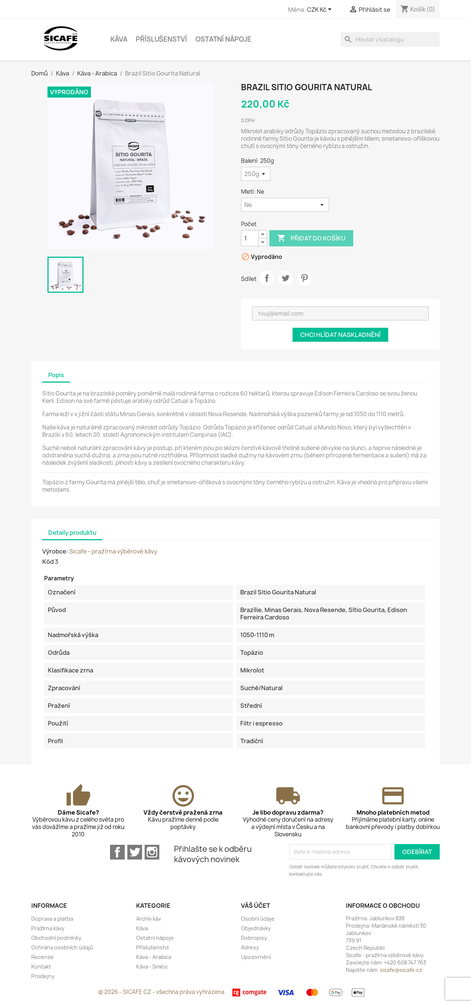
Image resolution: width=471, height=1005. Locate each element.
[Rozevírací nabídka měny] (320, 10)
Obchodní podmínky (56, 937)
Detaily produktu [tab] (72, 532)
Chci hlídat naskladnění (340, 335)
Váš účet (255, 906)
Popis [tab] (56, 375)
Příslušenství (161, 39)
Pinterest (304, 278)
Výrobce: (55, 551)
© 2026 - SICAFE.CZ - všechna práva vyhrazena (162, 992)
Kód (48, 561)
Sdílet (266, 278)
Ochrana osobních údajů (62, 947)
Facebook (117, 852)
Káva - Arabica (153, 956)
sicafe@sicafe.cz (401, 969)
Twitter (134, 852)
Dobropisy (254, 937)
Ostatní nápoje (223, 39)
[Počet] (250, 238)
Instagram (152, 852)
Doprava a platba (52, 918)
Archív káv (148, 918)
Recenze (42, 956)
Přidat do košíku (311, 238)
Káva (118, 39)
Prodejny (42, 976)
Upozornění (256, 956)
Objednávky (256, 928)
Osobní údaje (258, 918)
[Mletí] (285, 205)
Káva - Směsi (151, 966)
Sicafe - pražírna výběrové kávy (113, 551)
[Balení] (255, 174)
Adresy (250, 947)
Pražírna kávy (47, 928)
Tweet (285, 278)
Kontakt (41, 966)
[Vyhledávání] (390, 39)
